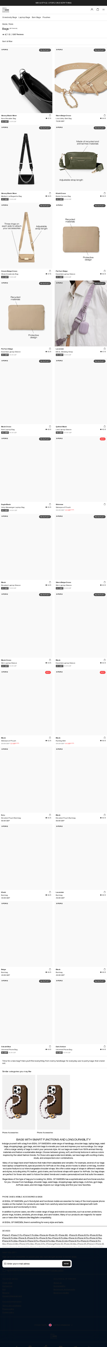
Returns (5, 1293)
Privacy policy (8, 1309)
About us (58, 1283)
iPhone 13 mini (62, 1241)
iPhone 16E (63, 1235)
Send (66, 1263)
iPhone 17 (6, 1235)
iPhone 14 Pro (83, 1238)
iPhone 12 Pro (74, 1241)
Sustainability (59, 1286)
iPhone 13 (22, 1241)
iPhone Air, (43, 1235)
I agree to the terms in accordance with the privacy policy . (35, 1270)
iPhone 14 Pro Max (10, 1241)
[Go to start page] (5, 10)
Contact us (7, 1286)
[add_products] (50, 115)
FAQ (4, 1289)
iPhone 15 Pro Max (60, 1238)
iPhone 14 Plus (95, 1238)
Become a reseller (61, 1293)
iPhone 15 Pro (32, 1238)
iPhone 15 (22, 1238)
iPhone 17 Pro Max (31, 1235)
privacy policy (57, 1270)
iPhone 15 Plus (45, 1238)
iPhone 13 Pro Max (47, 1241)
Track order (7, 1283)
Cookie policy (8, 1312)
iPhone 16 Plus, (96, 1235)
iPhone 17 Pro (16, 1235)
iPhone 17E (53, 1235)
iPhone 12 (85, 1241)
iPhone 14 (72, 1238)
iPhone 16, (73, 1235)
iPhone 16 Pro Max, (10, 1238)
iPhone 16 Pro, (83, 1235)
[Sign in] (92, 9)
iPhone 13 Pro (33, 1241)
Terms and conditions (11, 1306)
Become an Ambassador (64, 1289)
